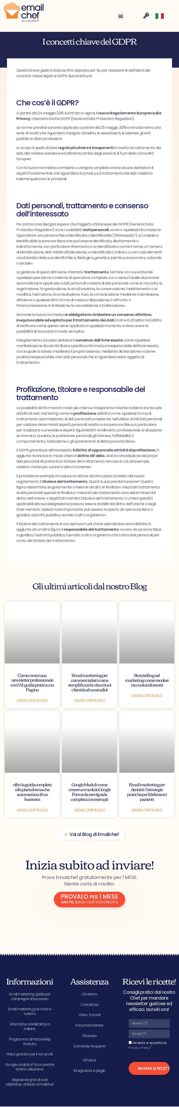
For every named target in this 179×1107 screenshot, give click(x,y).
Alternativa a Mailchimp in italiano (30, 1026)
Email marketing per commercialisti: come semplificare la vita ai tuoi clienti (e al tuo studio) (89, 682)
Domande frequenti (89, 1046)
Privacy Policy (140, 1047)
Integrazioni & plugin (89, 1070)
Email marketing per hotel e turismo (29, 1011)
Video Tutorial (89, 1015)
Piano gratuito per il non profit (30, 1054)
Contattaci (89, 1004)
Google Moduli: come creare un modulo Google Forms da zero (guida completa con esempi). (90, 791)
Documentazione (89, 1025)
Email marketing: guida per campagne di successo (30, 996)
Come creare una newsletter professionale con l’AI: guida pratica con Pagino (32, 682)
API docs (89, 1060)
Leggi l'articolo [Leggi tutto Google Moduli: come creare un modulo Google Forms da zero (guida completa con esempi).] (89, 810)
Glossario (89, 1036)
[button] (120, 16)
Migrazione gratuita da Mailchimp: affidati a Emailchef (30, 1082)
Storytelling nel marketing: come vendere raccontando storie (147, 680)
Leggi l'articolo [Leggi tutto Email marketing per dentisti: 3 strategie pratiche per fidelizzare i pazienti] (146, 810)
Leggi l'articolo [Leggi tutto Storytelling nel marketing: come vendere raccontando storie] (146, 695)
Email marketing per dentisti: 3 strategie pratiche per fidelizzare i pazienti (147, 791)
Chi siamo (89, 994)
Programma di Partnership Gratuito (30, 1042)
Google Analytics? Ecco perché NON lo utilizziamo (29, 1067)
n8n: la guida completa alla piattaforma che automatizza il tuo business (32, 791)
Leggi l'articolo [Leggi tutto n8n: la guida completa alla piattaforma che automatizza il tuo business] (32, 810)
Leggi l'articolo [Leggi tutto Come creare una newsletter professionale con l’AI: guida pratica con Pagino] (32, 700)
